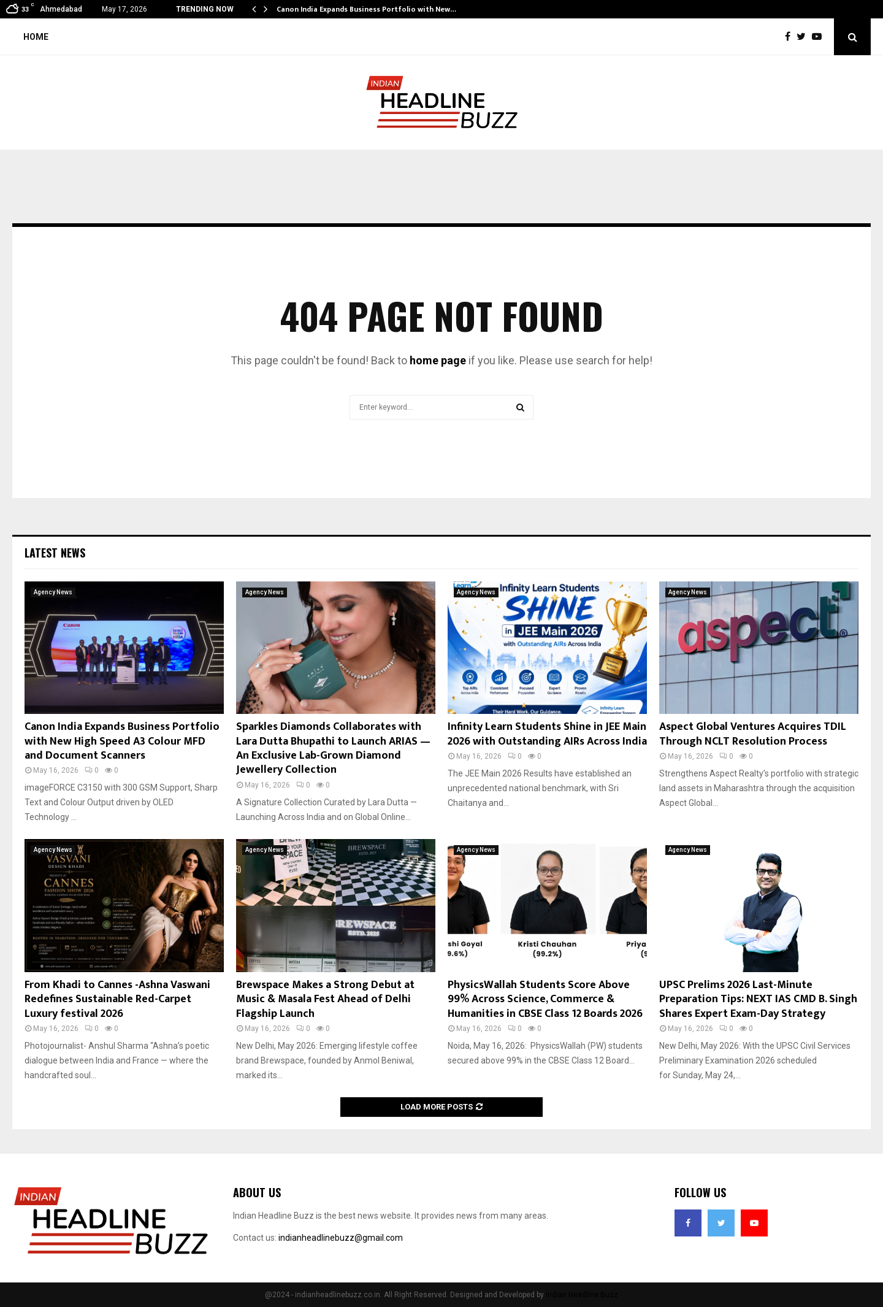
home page (438, 360)
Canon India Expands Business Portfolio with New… (366, 9)
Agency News (53, 592)
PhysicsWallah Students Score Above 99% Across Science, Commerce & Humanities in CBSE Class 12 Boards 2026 (545, 999)
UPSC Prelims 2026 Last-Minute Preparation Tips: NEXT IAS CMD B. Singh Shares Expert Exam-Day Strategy (758, 999)
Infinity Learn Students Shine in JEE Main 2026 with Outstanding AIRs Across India (547, 734)
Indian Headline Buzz (582, 1294)
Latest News (55, 553)
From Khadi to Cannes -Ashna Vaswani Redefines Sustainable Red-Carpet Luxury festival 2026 (117, 999)
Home (35, 37)
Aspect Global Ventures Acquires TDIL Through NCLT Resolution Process (752, 734)
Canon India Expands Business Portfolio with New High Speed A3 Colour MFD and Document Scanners (122, 741)
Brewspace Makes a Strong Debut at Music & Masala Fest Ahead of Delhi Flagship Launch (325, 999)
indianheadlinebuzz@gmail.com (340, 1238)
